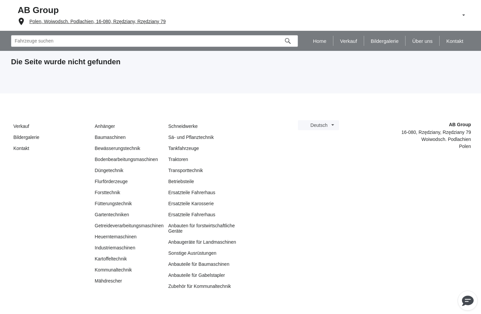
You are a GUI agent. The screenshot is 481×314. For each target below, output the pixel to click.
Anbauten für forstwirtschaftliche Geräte (201, 228)
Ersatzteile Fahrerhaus (191, 192)
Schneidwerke (183, 126)
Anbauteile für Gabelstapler (196, 275)
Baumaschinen (110, 137)
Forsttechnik (107, 192)
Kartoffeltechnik (111, 258)
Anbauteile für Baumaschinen (198, 264)
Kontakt (21, 148)
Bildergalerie (26, 137)
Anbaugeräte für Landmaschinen (202, 242)
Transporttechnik (185, 170)
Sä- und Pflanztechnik (191, 137)
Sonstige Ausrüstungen (192, 253)
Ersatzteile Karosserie (191, 203)
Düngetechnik (109, 170)
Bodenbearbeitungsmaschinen (126, 159)
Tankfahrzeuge (183, 148)
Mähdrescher (108, 281)
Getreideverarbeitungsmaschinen (129, 225)
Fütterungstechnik (113, 203)
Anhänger (105, 126)
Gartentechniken (112, 214)
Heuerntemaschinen (116, 236)
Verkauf (21, 126)
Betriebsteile (181, 181)
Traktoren (178, 159)
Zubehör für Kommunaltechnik (199, 286)
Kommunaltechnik (113, 269)
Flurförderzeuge (111, 181)
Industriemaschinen (115, 247)
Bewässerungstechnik (117, 148)
